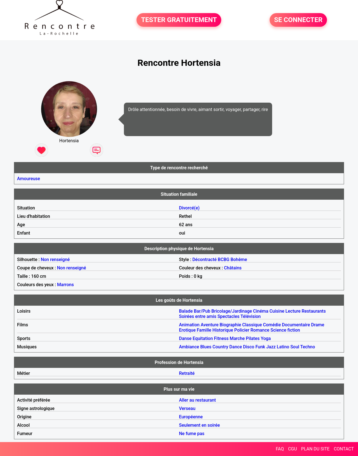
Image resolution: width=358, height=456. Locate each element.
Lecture (293, 311)
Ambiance (189, 346)
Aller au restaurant (197, 400)
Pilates (253, 338)
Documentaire (296, 324)
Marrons (65, 284)
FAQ (280, 449)
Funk (260, 346)
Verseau (187, 408)
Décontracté (204, 259)
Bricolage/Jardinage (231, 311)
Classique (252, 324)
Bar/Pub (202, 311)
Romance (260, 330)
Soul (294, 346)
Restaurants (314, 311)
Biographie (230, 324)
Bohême (238, 259)
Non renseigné (55, 259)
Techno (307, 346)
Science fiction (285, 330)
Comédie (272, 324)
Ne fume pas (191, 433)
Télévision (251, 316)
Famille (204, 330)
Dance (235, 346)
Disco (248, 346)
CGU (292, 449)
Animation (189, 324)
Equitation (203, 338)
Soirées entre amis (197, 316)
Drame (317, 324)
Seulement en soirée (199, 425)
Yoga (266, 338)
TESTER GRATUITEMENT (179, 20)
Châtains (233, 268)
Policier (241, 330)
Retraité (187, 373)
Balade (186, 311)
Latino (283, 346)
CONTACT (344, 449)
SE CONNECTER (298, 20)
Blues (205, 346)
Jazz (271, 346)
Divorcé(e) (189, 208)
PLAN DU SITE (315, 449)
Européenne (191, 416)
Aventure (209, 324)
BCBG (224, 259)
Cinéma (260, 311)
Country (220, 346)
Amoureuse (28, 178)
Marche (237, 338)
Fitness (221, 338)
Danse (185, 338)
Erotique (187, 330)
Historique (222, 330)
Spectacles (228, 316)
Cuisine (276, 311)
